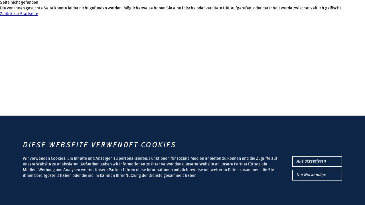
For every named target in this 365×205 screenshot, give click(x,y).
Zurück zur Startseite (19, 14)
